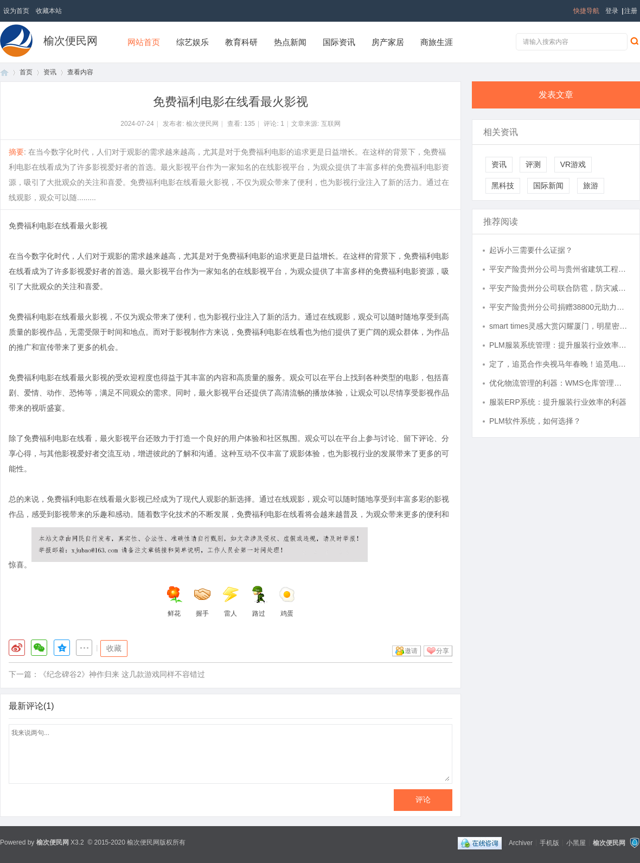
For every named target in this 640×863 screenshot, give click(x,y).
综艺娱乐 (192, 42)
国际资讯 (339, 42)
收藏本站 (49, 11)
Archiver (521, 842)
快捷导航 (586, 11)
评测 (533, 164)
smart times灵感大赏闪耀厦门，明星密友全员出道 (559, 326)
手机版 (549, 842)
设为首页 (16, 11)
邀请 (411, 651)
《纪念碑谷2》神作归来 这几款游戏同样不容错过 (122, 674)
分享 (442, 651)
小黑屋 (576, 842)
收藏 (113, 648)
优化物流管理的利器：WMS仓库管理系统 (559, 383)
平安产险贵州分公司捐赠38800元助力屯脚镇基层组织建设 (559, 307)
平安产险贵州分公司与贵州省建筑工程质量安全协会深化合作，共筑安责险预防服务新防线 (559, 269)
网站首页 (143, 42)
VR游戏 (573, 164)
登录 (611, 11)
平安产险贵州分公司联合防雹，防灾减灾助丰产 (559, 288)
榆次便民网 (70, 41)
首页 (4, 72)
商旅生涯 (436, 42)
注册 (630, 11)
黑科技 (502, 185)
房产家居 (388, 42)
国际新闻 (548, 185)
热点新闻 (290, 42)
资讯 (49, 72)
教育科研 (241, 42)
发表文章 (556, 94)
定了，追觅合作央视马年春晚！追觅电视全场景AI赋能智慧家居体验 (559, 364)
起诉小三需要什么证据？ (531, 250)
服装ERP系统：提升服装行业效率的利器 (557, 402)
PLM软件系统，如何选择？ (535, 421)
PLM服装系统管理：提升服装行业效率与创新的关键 (559, 345)
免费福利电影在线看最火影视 (58, 225)
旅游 (590, 185)
